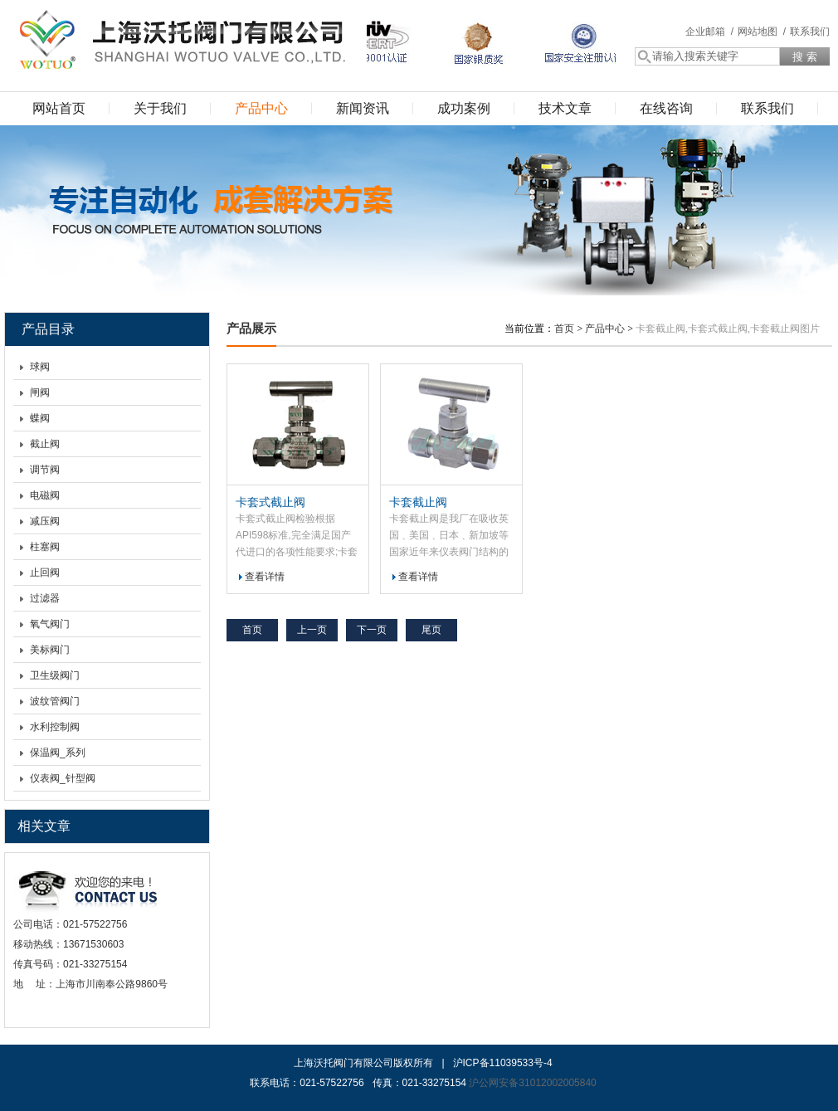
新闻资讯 (362, 108)
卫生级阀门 (55, 675)
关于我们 (160, 108)
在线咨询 (666, 108)
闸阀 (40, 392)
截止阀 (45, 444)
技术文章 (565, 108)
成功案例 (463, 108)
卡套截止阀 (418, 502)
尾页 (431, 630)
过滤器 (45, 598)
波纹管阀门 (55, 701)
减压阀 (45, 521)
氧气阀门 (50, 624)
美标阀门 (50, 649)
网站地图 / (762, 31)
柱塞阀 (45, 547)
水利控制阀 (55, 727)
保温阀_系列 (57, 752)
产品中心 (261, 108)
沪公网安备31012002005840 (532, 1083)
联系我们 (810, 31)
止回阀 (45, 572)
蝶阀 (40, 418)
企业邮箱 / (709, 31)
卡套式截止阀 (270, 502)
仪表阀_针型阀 (62, 778)
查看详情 (265, 576)
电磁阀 (45, 495)
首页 (564, 328)
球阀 (40, 367)
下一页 (372, 630)
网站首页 (58, 108)
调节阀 (45, 469)
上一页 (312, 630)
